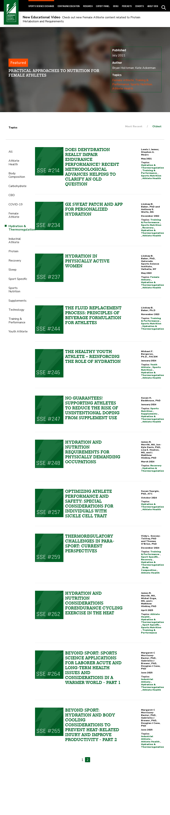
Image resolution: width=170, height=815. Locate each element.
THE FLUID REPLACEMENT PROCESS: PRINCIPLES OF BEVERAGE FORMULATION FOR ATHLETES (93, 315)
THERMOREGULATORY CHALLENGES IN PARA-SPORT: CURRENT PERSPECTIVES (89, 543)
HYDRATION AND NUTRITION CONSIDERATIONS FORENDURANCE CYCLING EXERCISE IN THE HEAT (93, 603)
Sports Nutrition (141, 84)
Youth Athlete (18, 331)
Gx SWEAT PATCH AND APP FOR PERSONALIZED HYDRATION (94, 209)
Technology (16, 310)
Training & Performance (17, 320)
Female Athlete (123, 80)
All (11, 152)
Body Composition (17, 175)
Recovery (15, 260)
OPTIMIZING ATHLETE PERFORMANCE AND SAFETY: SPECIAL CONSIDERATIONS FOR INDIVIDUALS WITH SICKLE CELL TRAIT (89, 503)
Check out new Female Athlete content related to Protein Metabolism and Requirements (81, 19)
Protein (13, 251)
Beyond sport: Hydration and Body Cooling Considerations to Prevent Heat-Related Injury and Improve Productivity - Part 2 (92, 725)
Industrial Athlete (15, 240)
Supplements (18, 301)
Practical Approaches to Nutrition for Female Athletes (54, 73)
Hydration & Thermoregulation (152, 166)
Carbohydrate (18, 186)
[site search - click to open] (163, 6)
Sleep (12, 270)
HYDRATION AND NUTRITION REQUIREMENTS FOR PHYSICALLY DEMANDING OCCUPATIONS (92, 452)
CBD (12, 195)
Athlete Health (122, 88)
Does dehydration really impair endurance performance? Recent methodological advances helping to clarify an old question (92, 166)
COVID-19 (16, 204)
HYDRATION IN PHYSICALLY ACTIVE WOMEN (87, 261)
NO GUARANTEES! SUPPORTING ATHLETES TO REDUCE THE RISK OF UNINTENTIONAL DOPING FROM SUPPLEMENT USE (92, 408)
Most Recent (133, 126)
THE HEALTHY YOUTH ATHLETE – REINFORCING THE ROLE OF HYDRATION (93, 356)
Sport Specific (18, 279)
